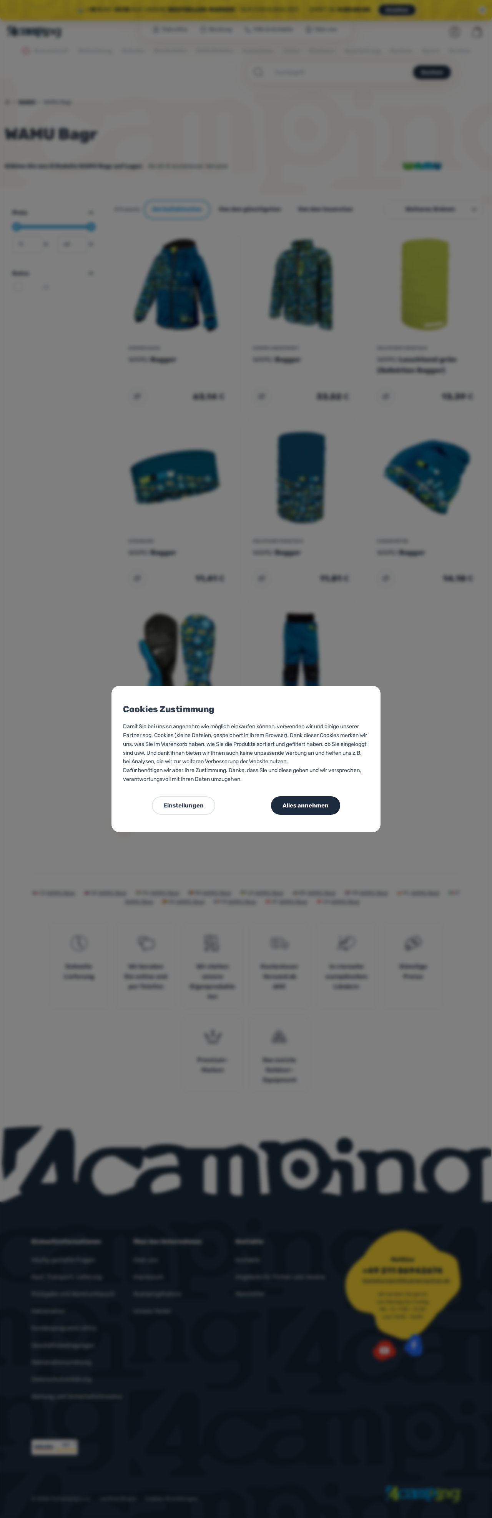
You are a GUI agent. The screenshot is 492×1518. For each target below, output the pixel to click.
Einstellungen (183, 805)
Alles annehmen (306, 805)
